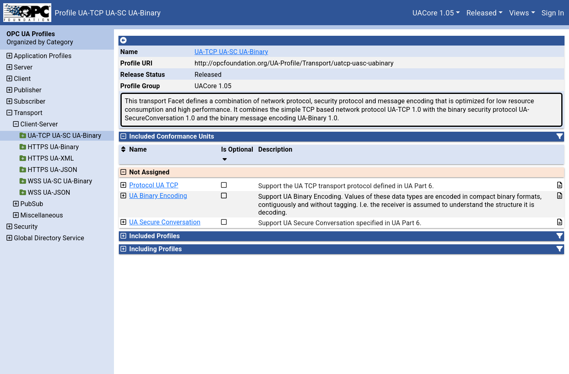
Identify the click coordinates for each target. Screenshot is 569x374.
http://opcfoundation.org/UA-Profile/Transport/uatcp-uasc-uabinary (294, 63)
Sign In (553, 13)
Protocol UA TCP (153, 185)
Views (519, 13)
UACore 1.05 (433, 13)
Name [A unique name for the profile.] (129, 52)
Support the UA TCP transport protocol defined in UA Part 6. (346, 186)
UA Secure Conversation (165, 222)
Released (481, 13)
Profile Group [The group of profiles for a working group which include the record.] (140, 86)
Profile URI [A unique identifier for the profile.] (136, 63)
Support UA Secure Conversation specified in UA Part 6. (339, 223)
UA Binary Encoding (158, 196)
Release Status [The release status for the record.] (142, 74)
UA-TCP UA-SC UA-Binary (231, 52)
